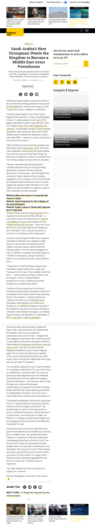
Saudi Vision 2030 (31, 148)
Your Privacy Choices (56, 2)
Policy (29, 44)
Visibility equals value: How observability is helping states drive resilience (70, 112)
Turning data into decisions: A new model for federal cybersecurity (70, 139)
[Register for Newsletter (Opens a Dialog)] (86, 64)
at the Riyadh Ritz (14, 106)
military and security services (19, 224)
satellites (25, 303)
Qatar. (9, 353)
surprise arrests (36, 213)
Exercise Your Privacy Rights (80, 2)
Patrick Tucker (20, 80)
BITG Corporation (14, 317)
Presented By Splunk (62, 117)
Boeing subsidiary (32, 317)
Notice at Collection (36, 2)
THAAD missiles (43, 129)
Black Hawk (39, 300)
